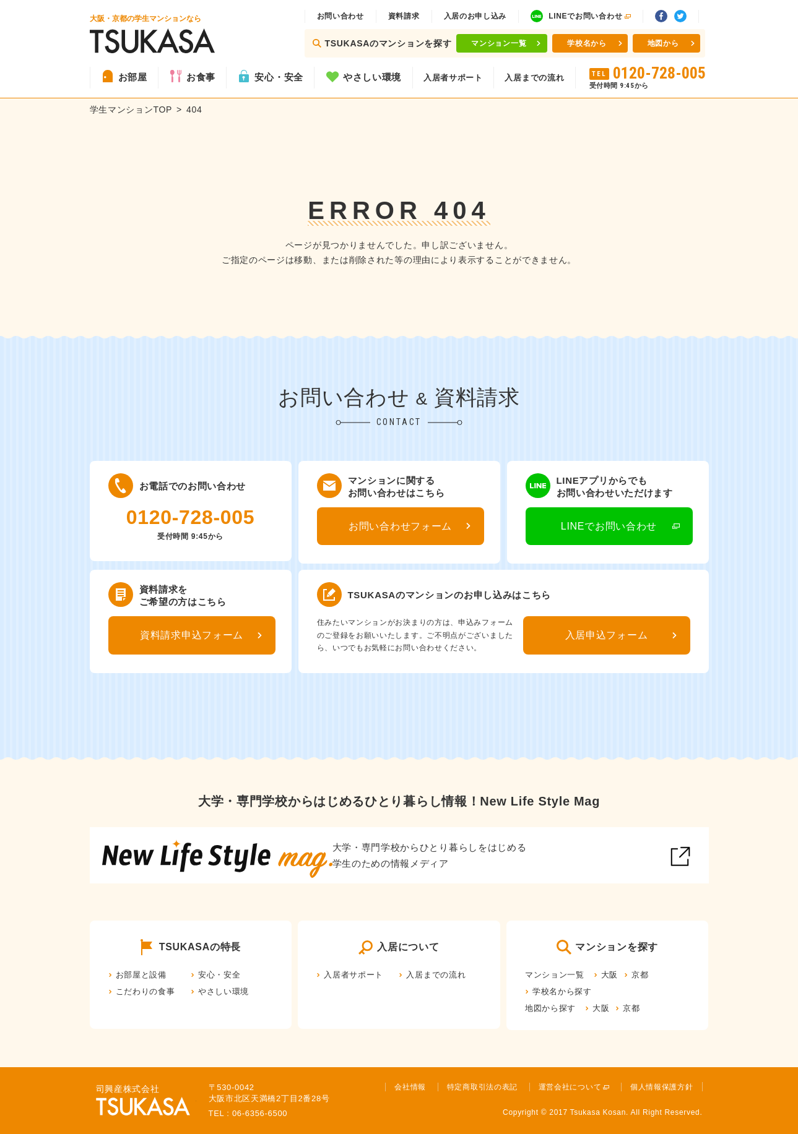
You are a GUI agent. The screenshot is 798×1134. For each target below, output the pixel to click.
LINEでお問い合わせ (609, 526)
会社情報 (410, 1087)
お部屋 (132, 77)
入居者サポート (453, 77)
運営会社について (570, 1087)
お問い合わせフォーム (400, 526)
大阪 (609, 974)
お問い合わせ (340, 16)
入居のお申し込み (475, 16)
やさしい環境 (372, 77)
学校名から (587, 43)
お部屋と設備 (141, 974)
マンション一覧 (498, 43)
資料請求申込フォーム (191, 635)
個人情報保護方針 (661, 1087)
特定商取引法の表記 (482, 1087)
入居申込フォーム (606, 635)
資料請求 (404, 16)
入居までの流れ (534, 77)
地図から (663, 43)
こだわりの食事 (145, 991)
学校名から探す (562, 991)
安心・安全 (278, 77)
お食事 (200, 77)
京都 (639, 974)
